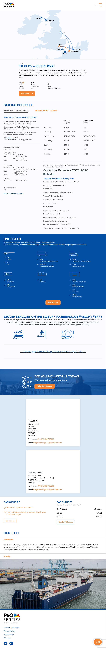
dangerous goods (41, 245)
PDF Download (48, 174)
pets (70, 245)
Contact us (10, 521)
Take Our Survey (44, 386)
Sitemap (7, 638)
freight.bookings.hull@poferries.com (47, 443)
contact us (82, 245)
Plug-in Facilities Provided (13, 193)
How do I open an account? (19, 508)
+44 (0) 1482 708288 (45, 439)
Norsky (7, 556)
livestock (62, 245)
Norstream (8, 540)
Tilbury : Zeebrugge (16, 111)
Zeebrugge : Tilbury (47, 111)
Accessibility (9, 634)
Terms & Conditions (11, 627)
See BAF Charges (66, 522)
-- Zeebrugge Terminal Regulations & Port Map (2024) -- (53, 352)
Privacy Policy (9, 631)
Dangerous (10, 138)
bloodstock (53, 245)
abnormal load (28, 245)
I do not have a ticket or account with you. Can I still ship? (26, 513)
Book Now (25, 93)
